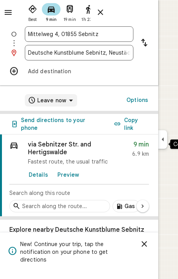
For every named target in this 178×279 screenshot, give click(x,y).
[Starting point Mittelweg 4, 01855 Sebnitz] (79, 34)
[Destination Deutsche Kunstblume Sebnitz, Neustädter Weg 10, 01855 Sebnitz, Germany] (79, 52)
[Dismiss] (144, 244)
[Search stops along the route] (59, 206)
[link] (79, 175)
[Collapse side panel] (162, 139)
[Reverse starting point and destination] (144, 43)
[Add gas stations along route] (126, 206)
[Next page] (143, 206)
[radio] (32, 12)
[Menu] (8, 12)
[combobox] (79, 34)
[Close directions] (100, 12)
